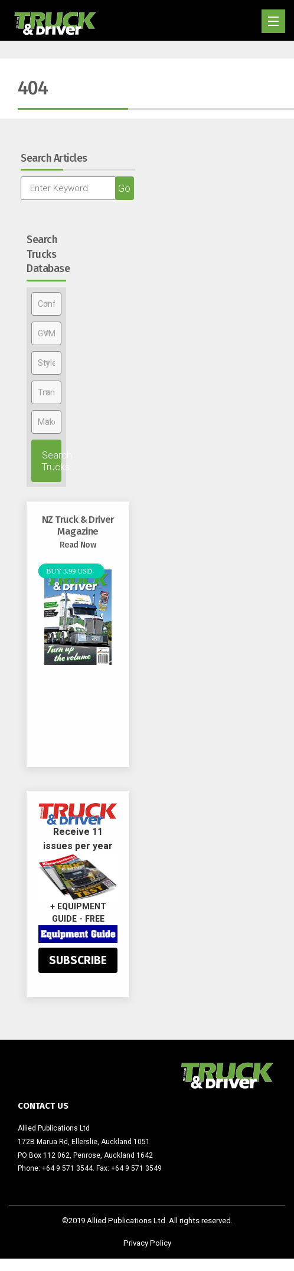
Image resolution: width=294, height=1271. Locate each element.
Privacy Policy (147, 1243)
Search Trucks (51, 461)
